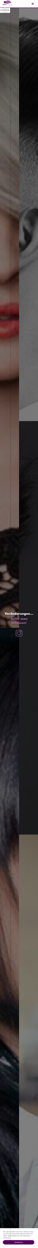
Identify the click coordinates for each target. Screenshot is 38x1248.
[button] (32, 4)
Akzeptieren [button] (18, 1242)
